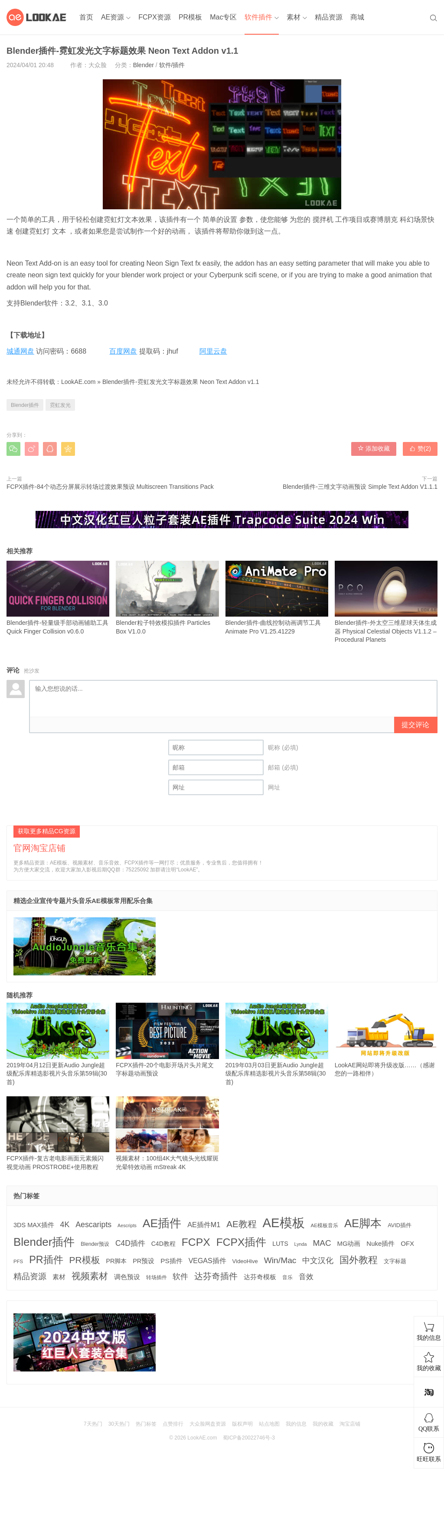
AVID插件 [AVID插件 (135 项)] (399, 1225)
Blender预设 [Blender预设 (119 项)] (95, 1244)
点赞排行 (173, 1424)
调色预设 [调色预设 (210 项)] (127, 1277)
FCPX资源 (154, 17)
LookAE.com (78, 381)
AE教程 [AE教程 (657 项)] (241, 1224)
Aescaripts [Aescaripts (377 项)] (93, 1224)
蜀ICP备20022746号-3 (249, 1438)
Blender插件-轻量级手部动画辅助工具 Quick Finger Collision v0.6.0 (58, 598)
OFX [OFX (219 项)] (407, 1243)
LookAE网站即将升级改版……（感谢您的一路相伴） (386, 1040)
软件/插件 (172, 65)
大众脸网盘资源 (207, 1424)
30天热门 (119, 1424)
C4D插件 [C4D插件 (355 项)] (130, 1243)
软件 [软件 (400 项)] (180, 1276)
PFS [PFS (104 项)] (18, 1261)
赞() (420, 448)
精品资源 (329, 17)
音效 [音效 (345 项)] (306, 1276)
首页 (86, 17)
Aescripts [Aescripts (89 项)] (127, 1225)
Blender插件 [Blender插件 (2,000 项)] (44, 1242)
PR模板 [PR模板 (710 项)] (84, 1260)
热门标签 (146, 1424)
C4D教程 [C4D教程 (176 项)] (163, 1243)
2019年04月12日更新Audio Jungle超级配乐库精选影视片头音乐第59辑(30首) (58, 1044)
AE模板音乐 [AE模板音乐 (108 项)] (325, 1225)
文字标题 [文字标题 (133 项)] (395, 1261)
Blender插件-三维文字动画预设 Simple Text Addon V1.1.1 (360, 486)
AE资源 (112, 17)
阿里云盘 (213, 351)
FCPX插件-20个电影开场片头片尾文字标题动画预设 (167, 1040)
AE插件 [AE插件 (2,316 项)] (162, 1223)
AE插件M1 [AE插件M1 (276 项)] (203, 1224)
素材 (293, 17)
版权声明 (242, 1424)
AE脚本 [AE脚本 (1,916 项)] (363, 1223)
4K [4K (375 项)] (65, 1224)
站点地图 (269, 1424)
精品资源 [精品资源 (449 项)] (29, 1276)
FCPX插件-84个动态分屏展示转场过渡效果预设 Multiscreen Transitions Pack (110, 486)
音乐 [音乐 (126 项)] (287, 1277)
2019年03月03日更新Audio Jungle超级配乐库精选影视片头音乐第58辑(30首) (276, 1044)
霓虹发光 (60, 405)
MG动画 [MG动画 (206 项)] (349, 1243)
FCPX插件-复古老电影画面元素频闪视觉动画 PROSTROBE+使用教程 (58, 1133)
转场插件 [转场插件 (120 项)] (156, 1277)
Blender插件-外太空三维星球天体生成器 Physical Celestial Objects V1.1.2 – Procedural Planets (386, 602)
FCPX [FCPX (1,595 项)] (196, 1242)
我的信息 (296, 1424)
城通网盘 (20, 351)
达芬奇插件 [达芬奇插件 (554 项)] (216, 1276)
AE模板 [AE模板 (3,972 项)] (283, 1222)
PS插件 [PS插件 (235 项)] (171, 1260)
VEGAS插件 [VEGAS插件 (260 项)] (207, 1260)
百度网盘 (123, 351)
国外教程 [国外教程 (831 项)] (359, 1259)
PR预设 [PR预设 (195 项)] (143, 1261)
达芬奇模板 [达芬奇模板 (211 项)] (260, 1276)
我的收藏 (323, 1424)
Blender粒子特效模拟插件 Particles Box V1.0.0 (167, 598)
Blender (143, 65)
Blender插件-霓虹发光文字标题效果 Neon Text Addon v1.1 (180, 381)
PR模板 (190, 17)
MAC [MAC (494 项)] (322, 1243)
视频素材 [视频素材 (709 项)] (90, 1276)
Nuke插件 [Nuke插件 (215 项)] (380, 1243)
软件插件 (258, 17)
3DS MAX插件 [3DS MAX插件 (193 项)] (33, 1225)
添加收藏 (374, 448)
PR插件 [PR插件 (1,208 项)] (46, 1259)
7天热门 (93, 1424)
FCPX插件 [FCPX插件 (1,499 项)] (241, 1242)
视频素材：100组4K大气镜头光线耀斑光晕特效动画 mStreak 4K (167, 1133)
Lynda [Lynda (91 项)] (300, 1244)
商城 (357, 17)
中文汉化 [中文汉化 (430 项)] (317, 1260)
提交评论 (415, 724)
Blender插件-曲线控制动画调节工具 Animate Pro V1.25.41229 (276, 598)
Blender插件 (25, 405)
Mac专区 (223, 17)
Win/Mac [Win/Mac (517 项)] (280, 1260)
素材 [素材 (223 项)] (58, 1276)
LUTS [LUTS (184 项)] (280, 1243)
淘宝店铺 (350, 1424)
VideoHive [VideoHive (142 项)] (245, 1261)
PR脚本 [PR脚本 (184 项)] (116, 1261)
